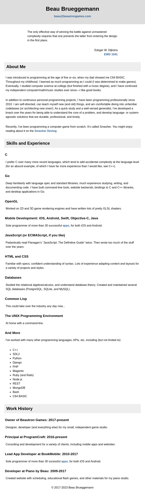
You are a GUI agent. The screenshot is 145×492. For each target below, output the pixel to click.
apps (66, 225)
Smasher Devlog (46, 130)
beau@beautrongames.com (72, 16)
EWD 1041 (111, 54)
